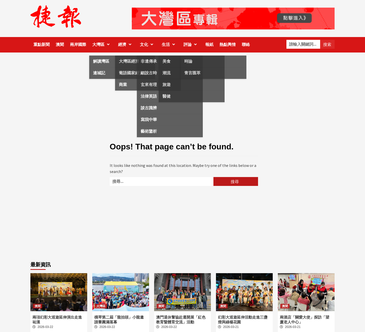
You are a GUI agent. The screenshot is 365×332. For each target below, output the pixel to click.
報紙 (209, 44)
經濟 (126, 44)
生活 (169, 44)
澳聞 (60, 44)
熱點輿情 (228, 44)
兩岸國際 (78, 44)
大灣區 (102, 44)
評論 (191, 44)
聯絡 (246, 44)
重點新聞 (41, 44)
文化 (148, 44)
